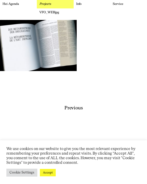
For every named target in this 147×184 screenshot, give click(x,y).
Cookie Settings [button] (21, 172)
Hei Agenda (11, 4)
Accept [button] (48, 172)
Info (79, 4)
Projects (45, 4)
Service (118, 4)
